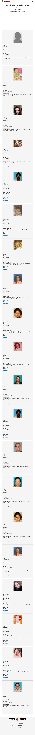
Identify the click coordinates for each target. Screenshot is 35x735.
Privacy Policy (20, 725)
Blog (12, 729)
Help (12, 725)
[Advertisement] (17, 21)
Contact (12, 727)
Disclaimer (19, 727)
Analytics (19, 9)
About (12, 723)
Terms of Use (20, 723)
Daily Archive (23, 11)
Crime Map (17, 7)
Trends (15, 9)
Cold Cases (12, 11)
